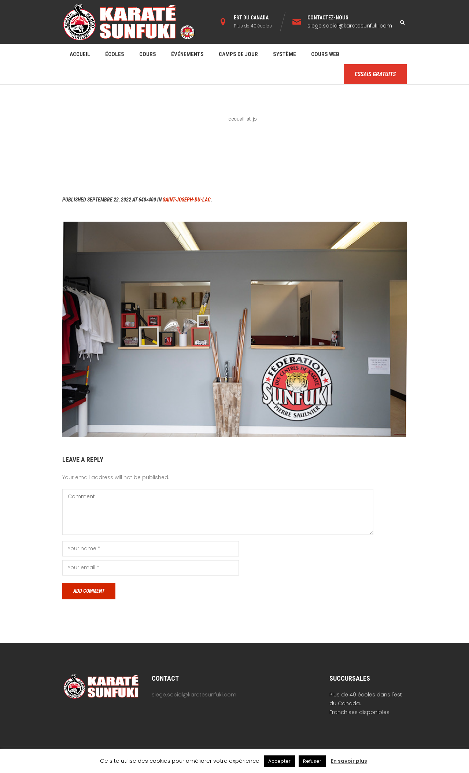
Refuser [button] (312, 761)
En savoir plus (349, 761)
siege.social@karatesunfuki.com (349, 25)
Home (218, 119)
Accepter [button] (279, 761)
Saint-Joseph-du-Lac (187, 200)
